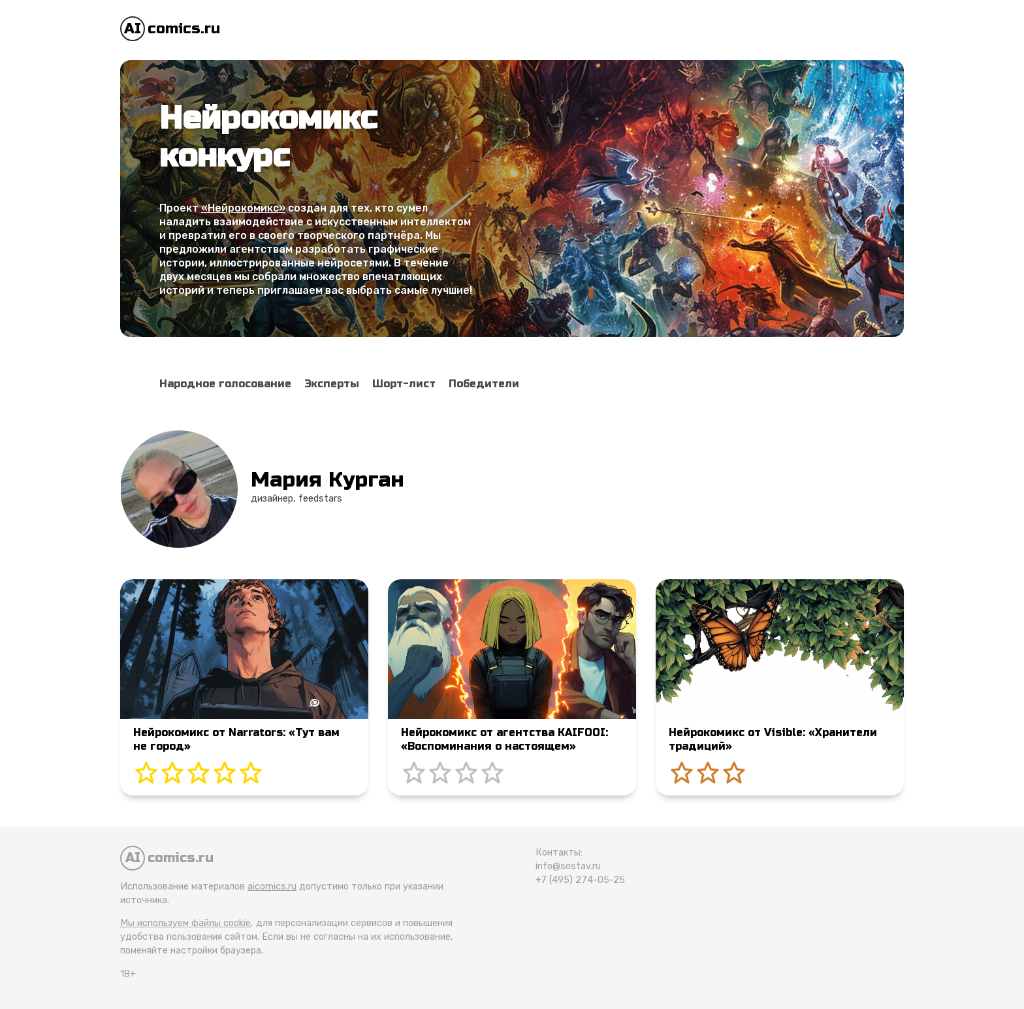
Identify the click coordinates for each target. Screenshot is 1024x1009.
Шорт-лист (404, 383)
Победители (484, 383)
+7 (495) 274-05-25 (580, 880)
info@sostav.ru (568, 866)
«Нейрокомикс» (243, 208)
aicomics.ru (272, 886)
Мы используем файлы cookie (185, 923)
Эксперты (331, 383)
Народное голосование (225, 383)
